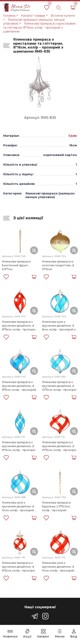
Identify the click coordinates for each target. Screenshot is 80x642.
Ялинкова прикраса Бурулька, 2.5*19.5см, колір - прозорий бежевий (56, 506)
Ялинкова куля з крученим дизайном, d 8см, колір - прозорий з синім (59, 325)
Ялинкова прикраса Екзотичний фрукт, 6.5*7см (16, 265)
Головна (9, 16)
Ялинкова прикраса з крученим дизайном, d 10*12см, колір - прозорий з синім (60, 386)
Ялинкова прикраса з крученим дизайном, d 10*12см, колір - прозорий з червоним (60, 446)
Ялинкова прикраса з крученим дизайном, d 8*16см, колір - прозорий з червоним (19, 325)
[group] (40, 82)
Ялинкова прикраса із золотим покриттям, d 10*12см (58, 265)
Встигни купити (63, 16)
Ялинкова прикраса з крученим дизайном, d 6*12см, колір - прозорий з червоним (19, 566)
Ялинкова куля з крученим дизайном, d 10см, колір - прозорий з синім (19, 506)
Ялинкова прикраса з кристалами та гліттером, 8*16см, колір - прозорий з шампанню (39, 27)
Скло (72, 135)
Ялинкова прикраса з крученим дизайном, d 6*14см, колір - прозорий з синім (19, 446)
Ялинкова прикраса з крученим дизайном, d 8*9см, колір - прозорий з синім (19, 386)
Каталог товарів (33, 16)
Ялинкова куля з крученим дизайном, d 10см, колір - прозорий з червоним (59, 566)
